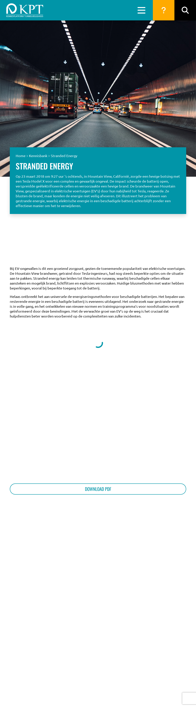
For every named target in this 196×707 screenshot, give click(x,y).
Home (21, 156)
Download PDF (98, 489)
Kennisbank (38, 156)
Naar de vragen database (164, 247)
